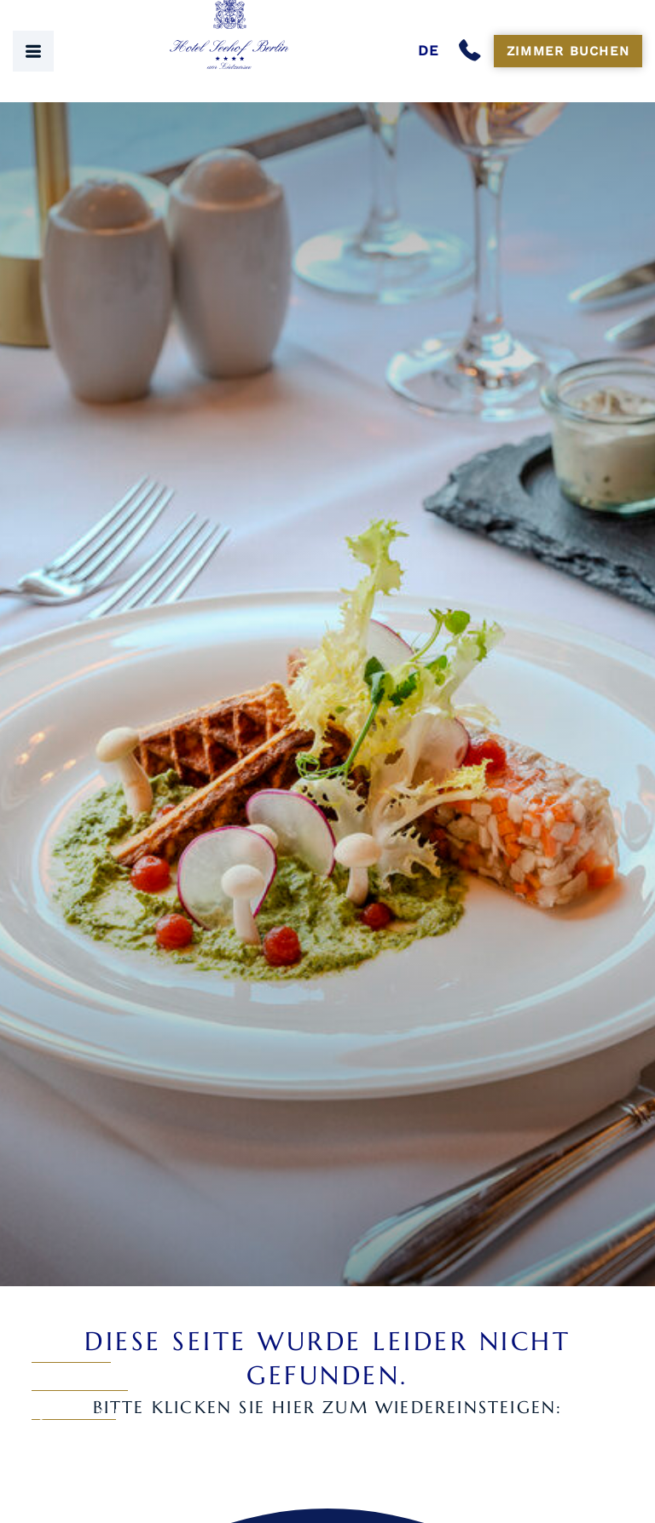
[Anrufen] (473, 51)
